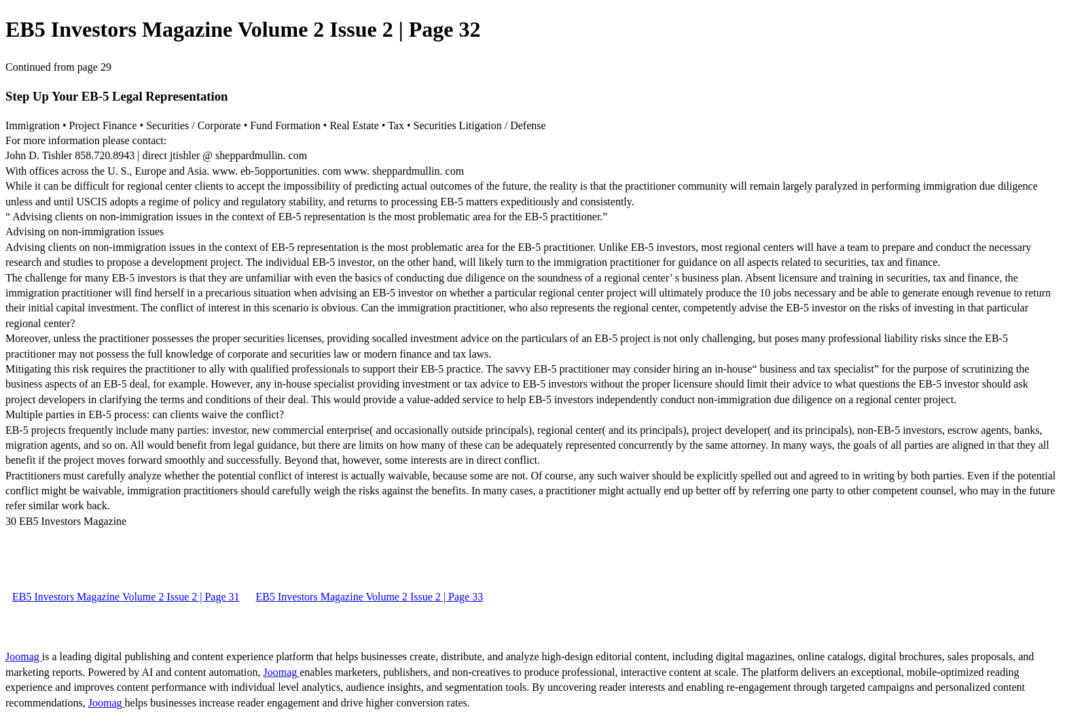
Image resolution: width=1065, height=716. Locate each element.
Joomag (23, 656)
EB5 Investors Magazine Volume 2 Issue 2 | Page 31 (126, 596)
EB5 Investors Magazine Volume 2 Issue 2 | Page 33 (370, 596)
